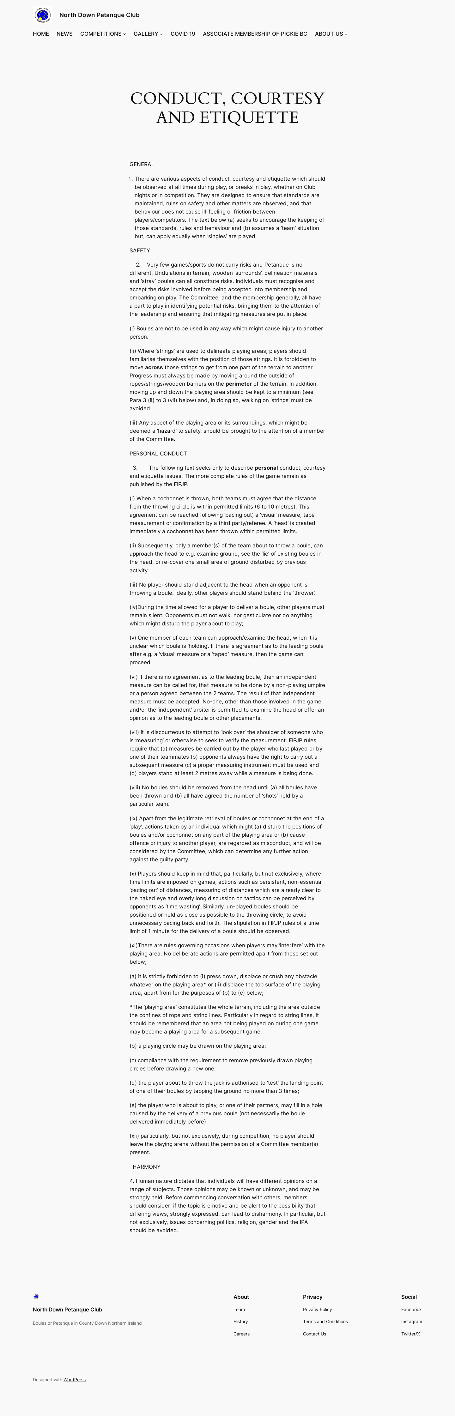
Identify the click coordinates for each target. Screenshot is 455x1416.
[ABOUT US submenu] (346, 33)
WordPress (75, 1379)
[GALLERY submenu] (161, 33)
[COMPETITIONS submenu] (124, 33)
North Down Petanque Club (99, 15)
